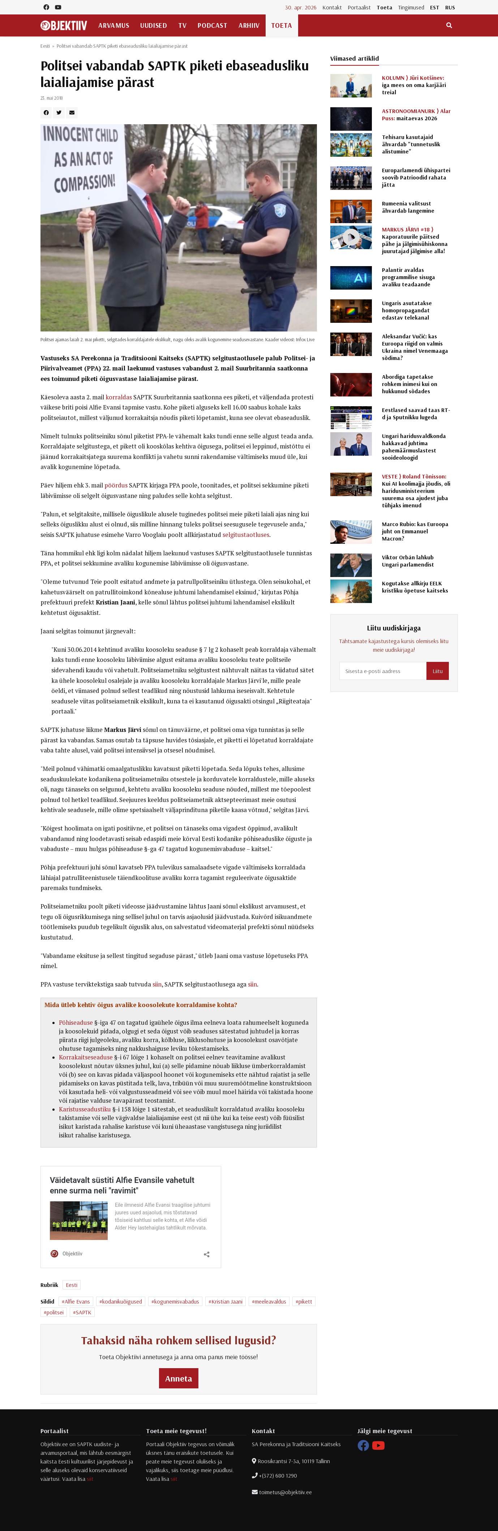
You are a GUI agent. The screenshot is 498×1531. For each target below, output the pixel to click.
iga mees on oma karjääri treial (414, 85)
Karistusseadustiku (85, 1109)
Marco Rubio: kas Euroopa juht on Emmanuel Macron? (415, 531)
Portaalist (359, 7)
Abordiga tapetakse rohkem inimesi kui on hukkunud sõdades (409, 384)
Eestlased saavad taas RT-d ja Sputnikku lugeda (416, 413)
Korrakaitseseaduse (86, 1057)
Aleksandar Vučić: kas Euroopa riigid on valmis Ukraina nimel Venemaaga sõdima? (415, 347)
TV (182, 25)
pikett (305, 1301)
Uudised (153, 25)
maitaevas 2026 (416, 114)
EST (434, 7)
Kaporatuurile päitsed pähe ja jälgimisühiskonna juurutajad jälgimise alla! (415, 240)
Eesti (45, 46)
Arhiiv (249, 25)
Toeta (384, 7)
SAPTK (83, 1312)
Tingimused (411, 7)
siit (90, 1478)
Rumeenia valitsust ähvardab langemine (408, 207)
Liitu (438, 671)
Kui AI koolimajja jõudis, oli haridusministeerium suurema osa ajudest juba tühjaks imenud (416, 491)
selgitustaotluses (246, 535)
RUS (450, 7)
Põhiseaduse (76, 1023)
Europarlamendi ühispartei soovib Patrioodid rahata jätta (416, 177)
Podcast (212, 25)
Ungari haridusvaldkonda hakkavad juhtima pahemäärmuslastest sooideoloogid (414, 446)
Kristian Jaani (226, 1301)
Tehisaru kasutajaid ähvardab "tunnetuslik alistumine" (411, 144)
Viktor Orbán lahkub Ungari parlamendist (408, 561)
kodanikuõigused (122, 1301)
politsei (55, 1312)
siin (157, 984)
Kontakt (332, 7)
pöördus (116, 485)
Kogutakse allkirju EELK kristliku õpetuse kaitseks (415, 587)
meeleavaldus (270, 1301)
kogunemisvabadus (176, 1301)
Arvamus (113, 25)
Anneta (178, 1378)
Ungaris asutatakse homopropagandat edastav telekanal (407, 310)
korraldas (119, 397)
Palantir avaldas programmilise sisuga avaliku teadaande (408, 277)
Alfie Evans (77, 1301)
